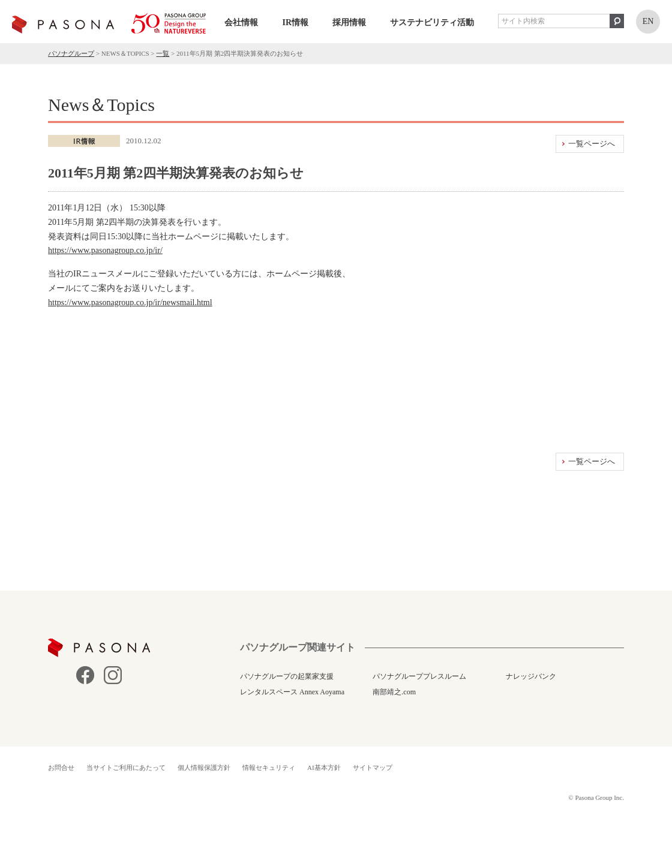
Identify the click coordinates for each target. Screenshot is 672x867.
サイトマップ (372, 767)
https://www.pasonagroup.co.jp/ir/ (105, 250)
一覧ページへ (591, 143)
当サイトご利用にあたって (126, 767)
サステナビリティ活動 (432, 22)
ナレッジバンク (531, 676)
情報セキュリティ (268, 767)
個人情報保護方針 (204, 767)
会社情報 (241, 22)
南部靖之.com (394, 692)
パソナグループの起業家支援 (287, 676)
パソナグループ (71, 53)
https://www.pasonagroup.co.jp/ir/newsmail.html (130, 302)
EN (648, 21)
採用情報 (349, 22)
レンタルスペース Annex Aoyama (292, 692)
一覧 (162, 53)
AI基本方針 (324, 767)
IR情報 (295, 22)
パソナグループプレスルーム (419, 676)
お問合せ (61, 767)
